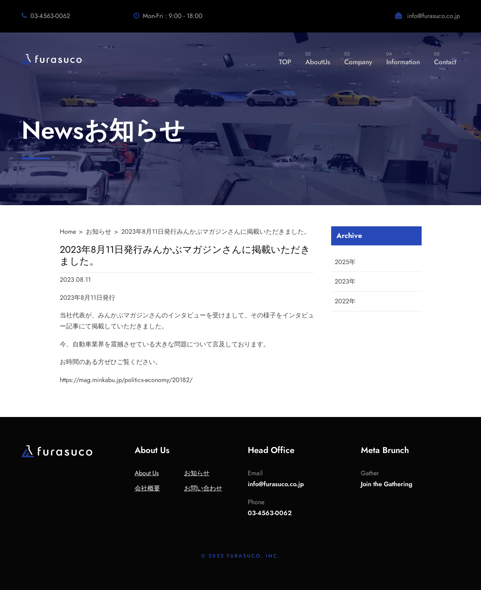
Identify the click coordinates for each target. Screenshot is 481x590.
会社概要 (147, 488)
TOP (285, 58)
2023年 (345, 281)
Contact (445, 58)
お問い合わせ (203, 488)
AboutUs (317, 58)
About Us (147, 473)
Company (358, 58)
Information (403, 58)
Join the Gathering (386, 484)
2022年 (345, 301)
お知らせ (98, 231)
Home (68, 231)
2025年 (345, 262)
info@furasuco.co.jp (433, 15)
